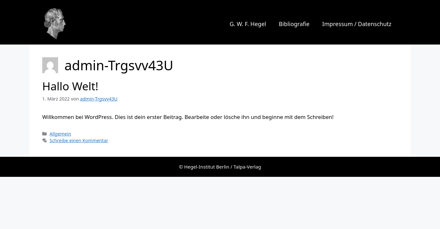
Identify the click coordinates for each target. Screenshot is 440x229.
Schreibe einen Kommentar (79, 140)
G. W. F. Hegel (99, 23)
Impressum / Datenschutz (356, 24)
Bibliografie (294, 24)
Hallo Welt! (70, 86)
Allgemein (60, 134)
